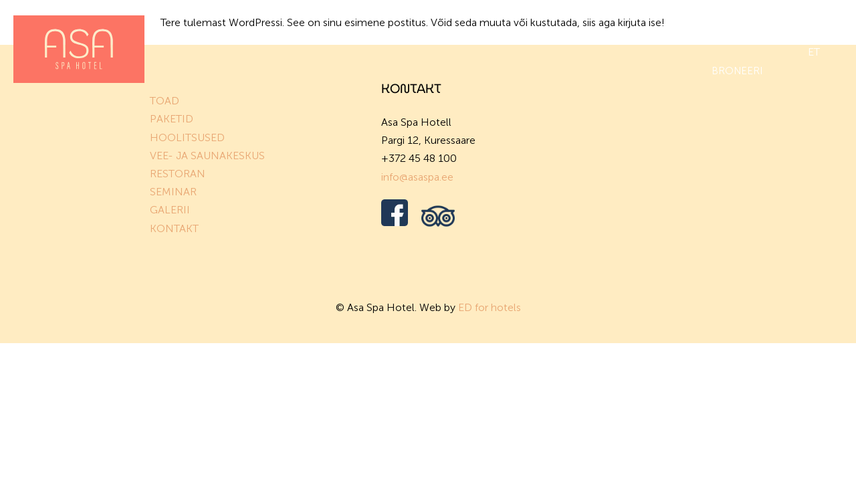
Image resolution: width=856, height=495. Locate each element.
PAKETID (171, 118)
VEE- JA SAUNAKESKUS (207, 155)
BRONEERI (737, 71)
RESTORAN (177, 173)
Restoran (538, 32)
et (814, 51)
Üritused (610, 32)
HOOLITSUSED (187, 137)
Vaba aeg (738, 32)
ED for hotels (489, 307)
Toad (195, 32)
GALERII (170, 209)
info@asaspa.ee (417, 177)
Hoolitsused (329, 32)
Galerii (674, 32)
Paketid (251, 32)
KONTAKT (174, 228)
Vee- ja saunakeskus (438, 32)
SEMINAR (173, 191)
